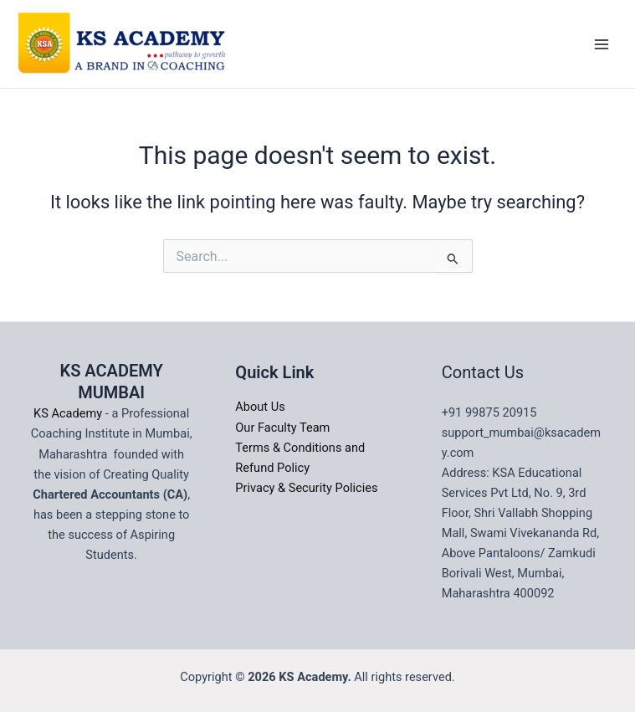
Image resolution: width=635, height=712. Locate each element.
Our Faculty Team (282, 427)
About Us (259, 406)
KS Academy (69, 413)
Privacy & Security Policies (306, 487)
